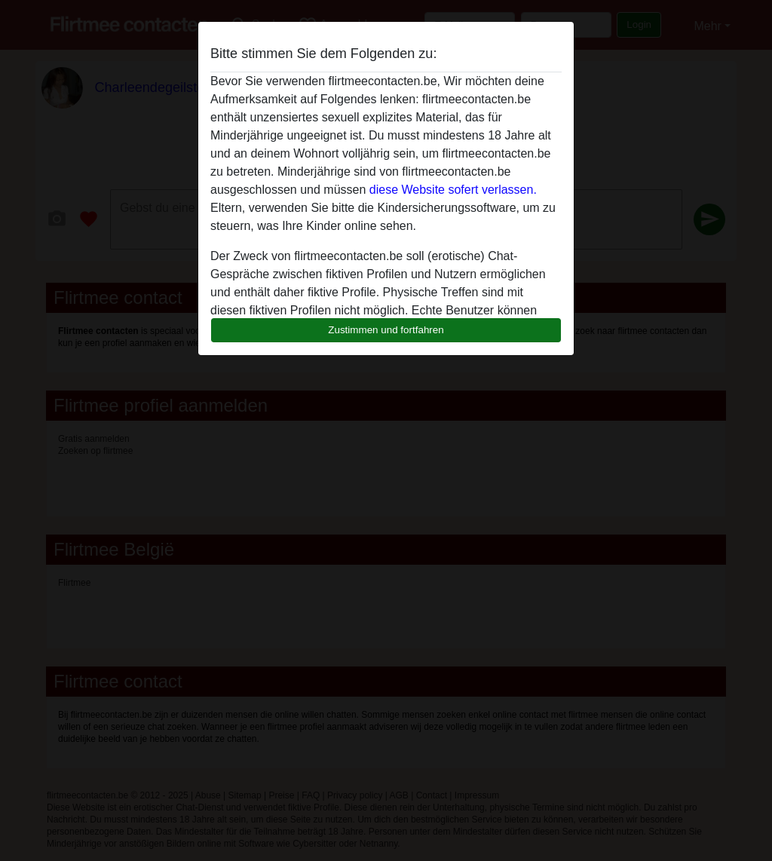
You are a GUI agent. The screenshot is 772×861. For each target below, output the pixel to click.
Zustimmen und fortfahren (386, 330)
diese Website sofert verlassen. (453, 189)
